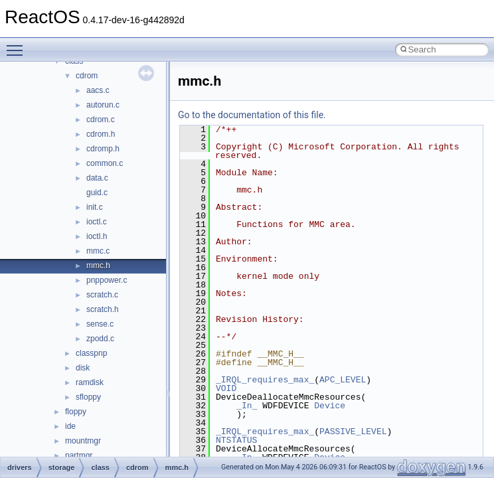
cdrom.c (100, 119)
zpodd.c (100, 338)
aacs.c (98, 90)
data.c (97, 178)
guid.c (97, 192)
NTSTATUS (236, 440)
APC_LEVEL (342, 380)
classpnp (91, 353)
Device (329, 406)
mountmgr (83, 440)
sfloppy (88, 397)
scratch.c (102, 294)
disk (83, 367)
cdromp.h (103, 148)
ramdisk (90, 382)
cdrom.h (100, 134)
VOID (226, 388)
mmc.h (98, 265)
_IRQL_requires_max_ (265, 380)
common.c (104, 163)
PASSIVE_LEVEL (352, 432)
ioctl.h (96, 236)
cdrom (87, 75)
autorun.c (103, 105)
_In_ (246, 406)
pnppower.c (106, 280)
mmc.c (98, 251)
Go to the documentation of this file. (252, 115)
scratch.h (102, 309)
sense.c (100, 324)
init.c (94, 207)
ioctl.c (96, 221)
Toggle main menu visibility (18, 44)
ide (70, 426)
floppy (75, 411)
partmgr (78, 455)
